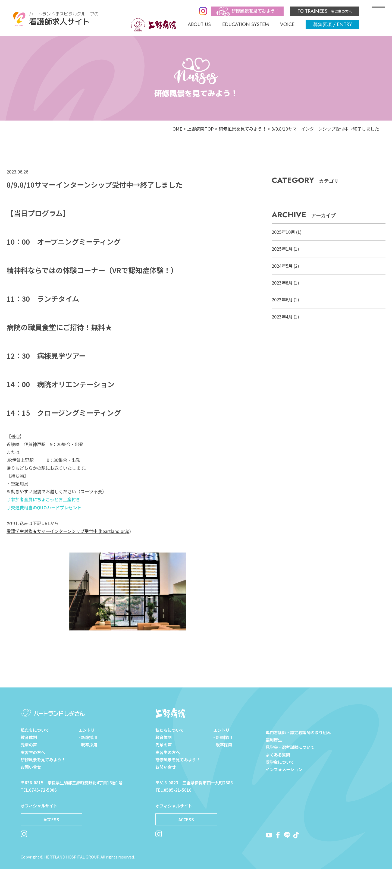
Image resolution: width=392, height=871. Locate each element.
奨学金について (280, 762)
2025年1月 (282, 248)
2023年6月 (282, 299)
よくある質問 (278, 755)
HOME (175, 128)
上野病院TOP (200, 128)
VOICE (287, 24)
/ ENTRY (332, 24)
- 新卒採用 (88, 740)
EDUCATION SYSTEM (245, 24)
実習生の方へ (324, 11)
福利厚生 (274, 740)
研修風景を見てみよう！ (242, 128)
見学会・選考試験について (290, 747)
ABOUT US (199, 24)
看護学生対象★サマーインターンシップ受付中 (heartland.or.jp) (69, 531)
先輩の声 (29, 747)
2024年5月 (282, 266)
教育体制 (29, 740)
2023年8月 (282, 282)
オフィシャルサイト (39, 808)
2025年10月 (283, 232)
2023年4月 (282, 316)
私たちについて (35, 732)
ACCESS (51, 822)
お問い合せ (31, 769)
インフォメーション (284, 769)
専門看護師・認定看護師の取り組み (298, 732)
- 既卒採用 (88, 747)
